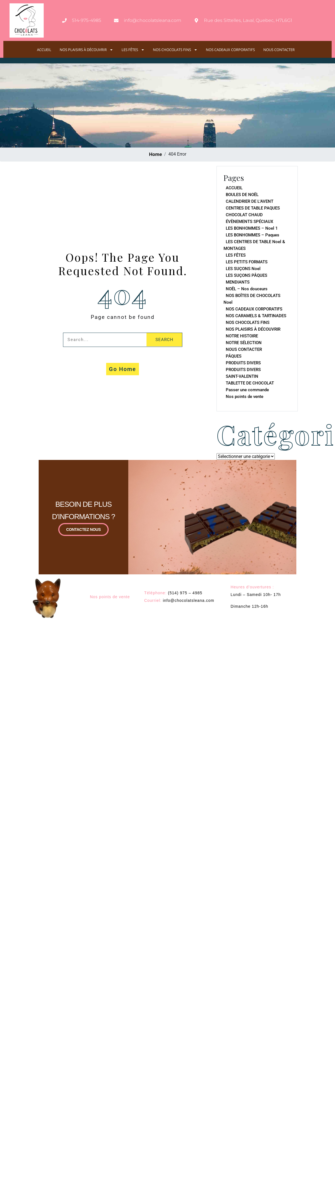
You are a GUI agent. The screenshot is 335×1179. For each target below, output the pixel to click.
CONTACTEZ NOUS (83, 531)
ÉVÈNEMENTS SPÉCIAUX (249, 221)
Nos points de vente (244, 396)
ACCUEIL (44, 50)
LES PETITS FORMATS (246, 261)
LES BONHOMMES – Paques (252, 235)
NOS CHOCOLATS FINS (175, 50)
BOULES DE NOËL (242, 194)
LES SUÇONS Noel (243, 268)
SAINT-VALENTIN (242, 376)
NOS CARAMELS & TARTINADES (256, 315)
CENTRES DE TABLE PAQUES (253, 208)
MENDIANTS (238, 282)
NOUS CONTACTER (279, 50)
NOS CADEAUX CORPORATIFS (230, 50)
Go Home (122, 369)
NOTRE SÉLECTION (244, 342)
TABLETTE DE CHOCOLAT (250, 383)
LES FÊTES (133, 50)
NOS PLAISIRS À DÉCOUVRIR (86, 50)
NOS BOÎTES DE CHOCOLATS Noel (252, 299)
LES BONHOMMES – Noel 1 (252, 228)
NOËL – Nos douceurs (246, 288)
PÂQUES (233, 356)
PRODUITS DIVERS (243, 362)
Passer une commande (247, 389)
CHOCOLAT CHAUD (244, 214)
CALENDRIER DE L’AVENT (249, 201)
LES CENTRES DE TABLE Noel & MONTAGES (254, 245)
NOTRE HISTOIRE (242, 335)
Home (155, 154)
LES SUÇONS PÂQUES (246, 275)
